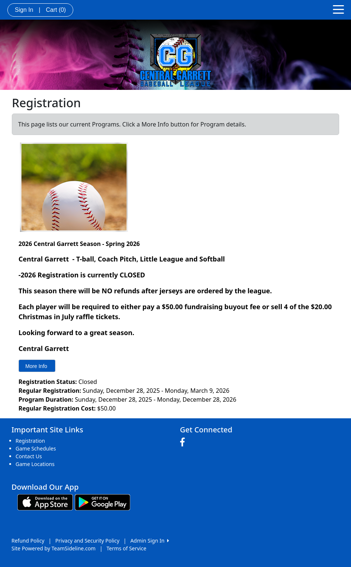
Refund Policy (27, 540)
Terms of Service (126, 548)
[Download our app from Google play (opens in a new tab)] (102, 501)
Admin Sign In (149, 540)
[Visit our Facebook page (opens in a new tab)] (184, 442)
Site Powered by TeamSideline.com (53, 548)
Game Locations (35, 464)
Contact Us (29, 456)
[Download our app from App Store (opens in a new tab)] (45, 501)
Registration (30, 440)
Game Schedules (36, 448)
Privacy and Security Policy (87, 540)
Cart (56, 10)
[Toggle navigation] (338, 9)
